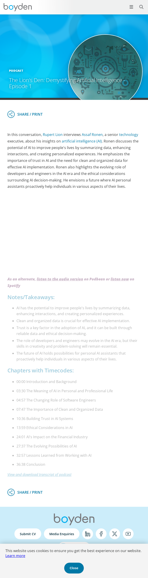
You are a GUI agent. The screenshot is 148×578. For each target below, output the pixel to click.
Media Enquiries (61, 534)
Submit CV (28, 534)
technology (128, 134)
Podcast (16, 71)
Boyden (17, 7)
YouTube (128, 533)
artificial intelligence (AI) (82, 141)
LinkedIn (87, 533)
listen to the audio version (60, 279)
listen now (120, 279)
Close (74, 568)
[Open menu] (131, 7)
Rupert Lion (53, 134)
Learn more (15, 555)
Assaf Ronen (92, 134)
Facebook (101, 533)
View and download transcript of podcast (39, 474)
